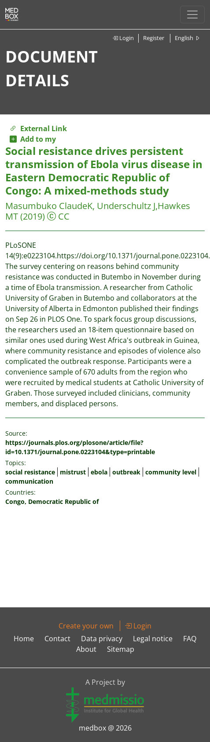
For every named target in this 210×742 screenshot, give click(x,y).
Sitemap (120, 649)
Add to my (33, 139)
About (86, 649)
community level (170, 472)
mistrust (73, 472)
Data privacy (101, 638)
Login (123, 38)
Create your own (86, 626)
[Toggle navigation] (192, 14)
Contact (57, 638)
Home (24, 638)
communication (29, 481)
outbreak (126, 472)
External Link (38, 128)
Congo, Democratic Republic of (52, 501)
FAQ (189, 638)
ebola (99, 472)
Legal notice (153, 638)
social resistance (30, 472)
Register (153, 38)
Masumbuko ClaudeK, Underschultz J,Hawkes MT (97, 211)
